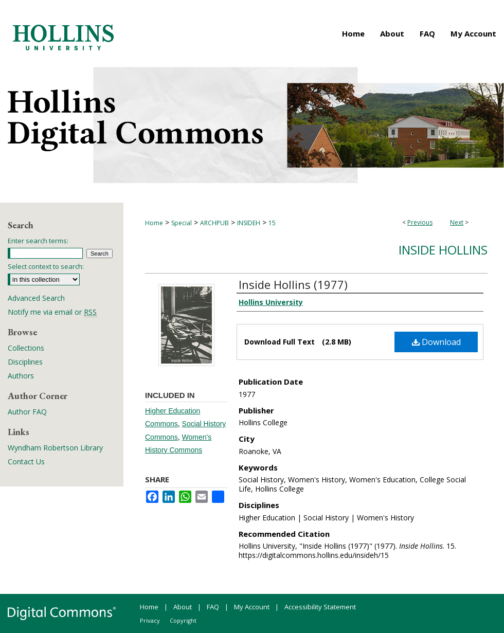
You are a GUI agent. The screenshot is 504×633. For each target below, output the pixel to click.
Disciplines (25, 362)
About (182, 606)
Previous (420, 222)
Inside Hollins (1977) (293, 284)
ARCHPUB (214, 223)
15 (272, 223)
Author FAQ (27, 412)
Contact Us (26, 461)
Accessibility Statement (320, 606)
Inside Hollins (443, 249)
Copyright (183, 620)
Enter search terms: (38, 240)
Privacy (150, 620)
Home (154, 223)
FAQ (213, 606)
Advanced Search (36, 298)
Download (436, 342)
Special (181, 223)
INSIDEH (248, 223)
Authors (21, 376)
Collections (26, 348)
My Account (251, 606)
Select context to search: (46, 266)
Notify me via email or (52, 312)
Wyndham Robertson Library (55, 448)
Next (456, 222)
